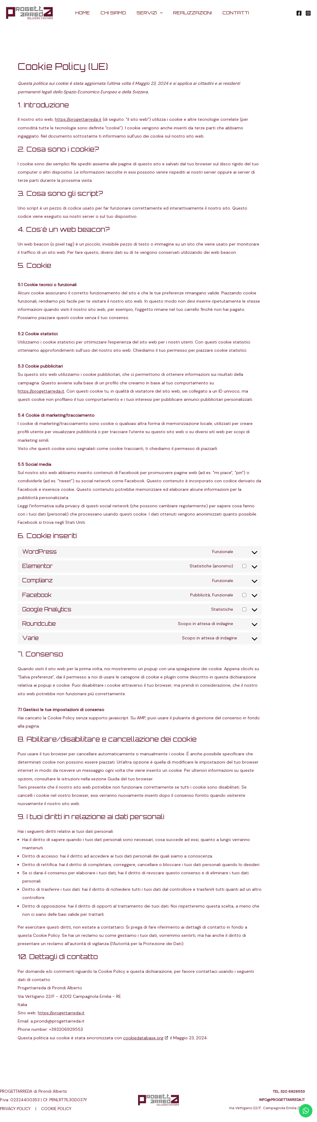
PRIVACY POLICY (15, 1108)
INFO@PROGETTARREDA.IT (282, 1099)
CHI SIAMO (111, 12)
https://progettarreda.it (78, 119)
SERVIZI (146, 12)
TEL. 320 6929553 (289, 1091)
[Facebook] (299, 13)
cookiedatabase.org (143, 1038)
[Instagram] (308, 13)
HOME (83, 12)
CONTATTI (228, 12)
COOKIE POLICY (55, 1108)
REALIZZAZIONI (186, 12)
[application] (156, 12)
